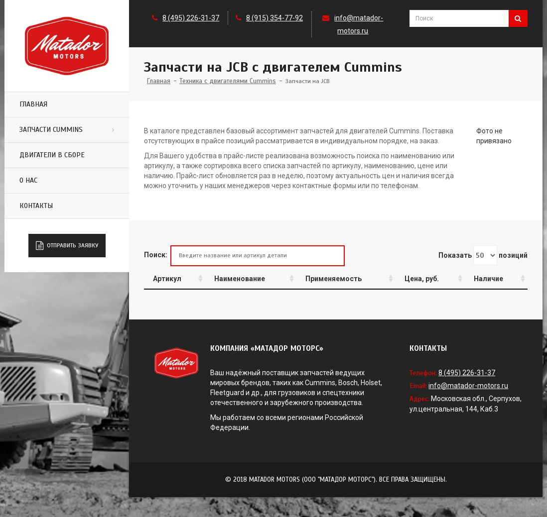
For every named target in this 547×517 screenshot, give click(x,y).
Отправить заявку (67, 245)
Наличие (488, 279)
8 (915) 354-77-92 (274, 18)
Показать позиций (483, 255)
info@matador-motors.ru (468, 386)
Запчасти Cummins (51, 129)
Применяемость (333, 279)
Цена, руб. (422, 279)
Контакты (36, 206)
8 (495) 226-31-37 (190, 18)
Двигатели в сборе (52, 155)
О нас (28, 180)
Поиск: (244, 255)
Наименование (239, 279)
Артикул (167, 279)
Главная (33, 104)
